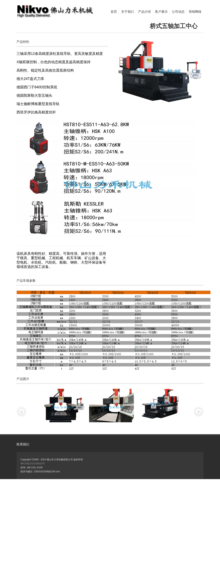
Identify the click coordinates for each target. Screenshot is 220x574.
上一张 (21, 412)
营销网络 (195, 12)
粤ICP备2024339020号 (32, 463)
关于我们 (127, 12)
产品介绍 (144, 12)
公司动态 (178, 12)
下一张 (198, 412)
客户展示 (161, 12)
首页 (114, 12)
